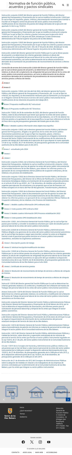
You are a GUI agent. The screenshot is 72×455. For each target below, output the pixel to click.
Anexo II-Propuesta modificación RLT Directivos (21, 109)
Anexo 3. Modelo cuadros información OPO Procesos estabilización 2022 (32, 213)
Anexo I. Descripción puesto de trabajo (18, 243)
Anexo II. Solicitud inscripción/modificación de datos (23, 247)
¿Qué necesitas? (26, 411)
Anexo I (7, 83)
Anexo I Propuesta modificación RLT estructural (21, 104)
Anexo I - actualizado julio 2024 (16, 149)
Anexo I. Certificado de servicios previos (18, 266)
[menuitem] (67, 5)
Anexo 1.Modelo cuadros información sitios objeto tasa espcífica (28, 126)
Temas (22, 414)
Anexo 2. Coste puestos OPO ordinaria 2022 (21, 209)
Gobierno (23, 417)
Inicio (22, 407)
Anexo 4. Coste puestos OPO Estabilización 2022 (22, 218)
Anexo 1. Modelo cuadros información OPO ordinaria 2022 (26, 204)
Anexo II (7, 87)
